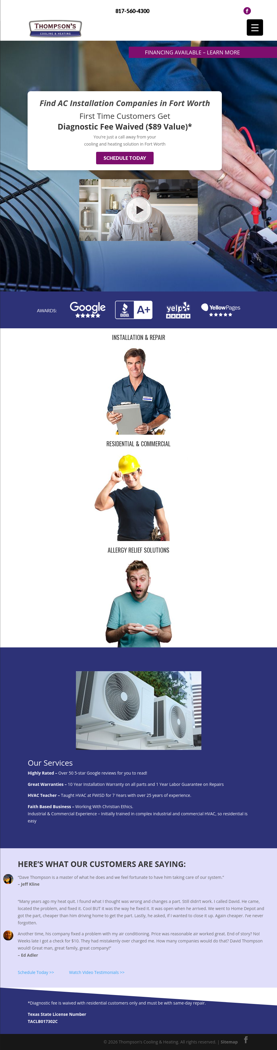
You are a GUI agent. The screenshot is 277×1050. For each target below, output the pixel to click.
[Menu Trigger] (255, 27)
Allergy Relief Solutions (138, 550)
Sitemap (229, 1042)
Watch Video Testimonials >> (97, 972)
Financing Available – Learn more (192, 52)
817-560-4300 (132, 11)
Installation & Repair (138, 337)
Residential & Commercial (138, 443)
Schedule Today (125, 158)
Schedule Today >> (36, 972)
